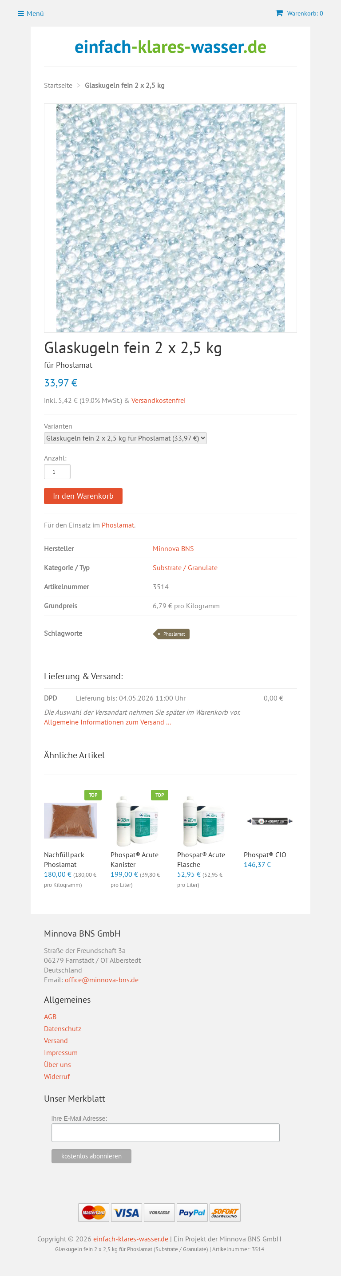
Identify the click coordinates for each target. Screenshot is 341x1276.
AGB (50, 1016)
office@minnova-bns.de (102, 979)
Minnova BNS (173, 548)
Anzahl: (55, 457)
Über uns (57, 1064)
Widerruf (57, 1076)
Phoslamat (118, 524)
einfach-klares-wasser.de (130, 1238)
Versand (56, 1040)
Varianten (58, 425)
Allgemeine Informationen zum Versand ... (107, 721)
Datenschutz (62, 1028)
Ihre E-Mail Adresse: (79, 1118)
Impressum (61, 1052)
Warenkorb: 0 (299, 13)
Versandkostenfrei (158, 400)
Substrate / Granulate (185, 567)
